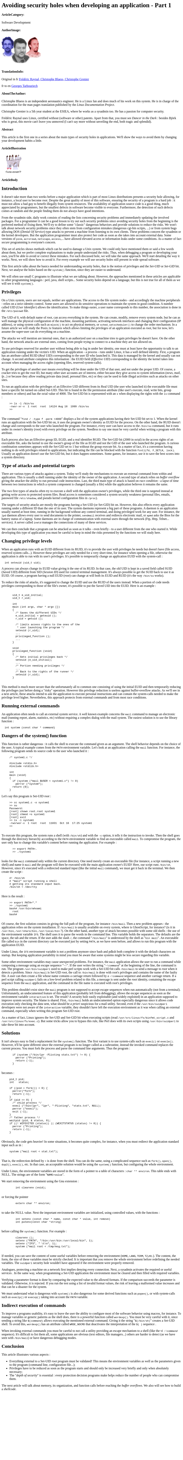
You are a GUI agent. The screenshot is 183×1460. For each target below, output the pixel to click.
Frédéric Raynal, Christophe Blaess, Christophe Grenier (54, 79)
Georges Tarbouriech (24, 86)
